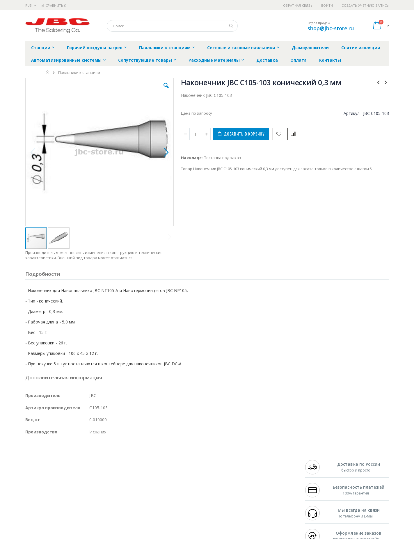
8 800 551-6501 (319, 477)
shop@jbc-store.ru (331, 28)
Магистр (112, 465)
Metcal (69, 465)
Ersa (46, 459)
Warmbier (53, 499)
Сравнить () (53, 5)
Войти (327, 5)
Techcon (74, 499)
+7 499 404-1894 (318, 459)
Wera (70, 511)
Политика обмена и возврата (177, 471)
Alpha (56, 477)
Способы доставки (259, 471)
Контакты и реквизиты (263, 459)
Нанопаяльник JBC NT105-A (350, 207)
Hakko (31, 459)
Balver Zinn (35, 477)
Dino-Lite (71, 488)
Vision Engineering (41, 488)
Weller (86, 459)
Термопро (90, 465)
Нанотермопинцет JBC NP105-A (354, 235)
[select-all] (357, 190)
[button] (129, 90)
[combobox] (172, 26)
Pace (71, 459)
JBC (58, 459)
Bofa (29, 465)
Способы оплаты (257, 482)
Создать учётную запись (365, 5)
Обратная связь (297, 5)
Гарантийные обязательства (176, 459)
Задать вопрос (163, 499)
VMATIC (94, 499)
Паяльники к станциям (79, 72)
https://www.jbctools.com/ (113, 535)
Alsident (105, 459)
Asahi (88, 477)
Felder (72, 477)
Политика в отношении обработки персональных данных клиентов (181, 485)
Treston (32, 499)
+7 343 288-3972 (318, 471)
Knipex (54, 511)
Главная (48, 72)
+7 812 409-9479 (318, 465)
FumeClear (48, 465)
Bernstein (33, 511)
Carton (90, 488)
